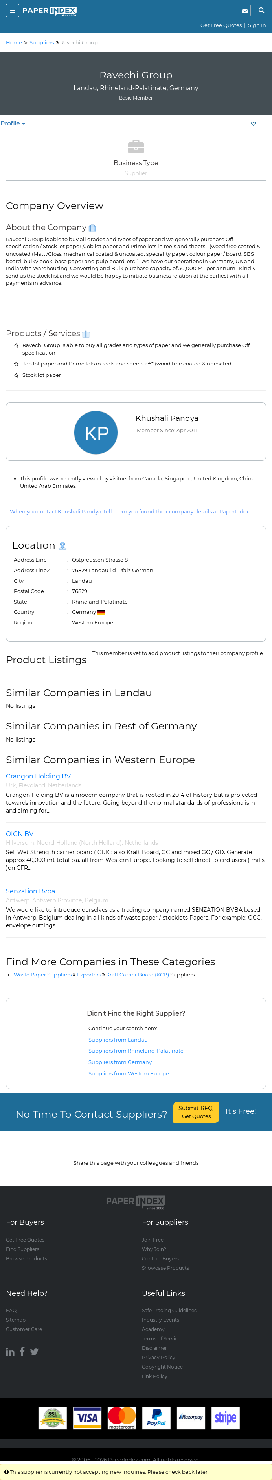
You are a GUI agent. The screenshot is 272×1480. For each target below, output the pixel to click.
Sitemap (16, 1312)
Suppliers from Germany (120, 1062)
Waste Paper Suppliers (43, 974)
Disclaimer (154, 1340)
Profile (12, 123)
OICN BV (19, 834)
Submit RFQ (196, 1112)
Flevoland (31, 785)
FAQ (11, 1302)
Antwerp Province (57, 900)
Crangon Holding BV (38, 776)
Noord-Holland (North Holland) (79, 842)
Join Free (153, 1232)
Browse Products (26, 1250)
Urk (11, 785)
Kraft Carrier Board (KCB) (150, 974)
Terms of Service (161, 1331)
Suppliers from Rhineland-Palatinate (136, 1050)
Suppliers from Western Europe (128, 1073)
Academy (153, 1321)
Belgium (96, 900)
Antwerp (17, 900)
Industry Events (160, 1312)
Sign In (257, 25)
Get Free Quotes (221, 25)
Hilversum (20, 842)
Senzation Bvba (30, 891)
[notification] (245, 10)
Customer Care (24, 1321)
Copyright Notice (162, 1359)
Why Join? (154, 1241)
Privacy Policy (158, 1350)
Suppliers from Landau (118, 1039)
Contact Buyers (160, 1250)
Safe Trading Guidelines (169, 1302)
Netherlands (64, 785)
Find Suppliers (22, 1241)
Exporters (89, 974)
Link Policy (154, 1368)
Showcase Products (165, 1260)
